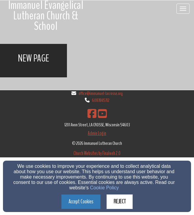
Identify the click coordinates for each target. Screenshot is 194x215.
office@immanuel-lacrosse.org (101, 93)
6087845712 (100, 100)
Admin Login (97, 133)
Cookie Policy (104, 187)
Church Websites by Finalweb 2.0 (97, 153)
